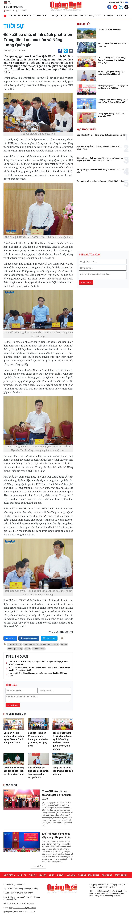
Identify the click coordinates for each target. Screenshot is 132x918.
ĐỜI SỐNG (73, 16)
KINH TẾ (46, 16)
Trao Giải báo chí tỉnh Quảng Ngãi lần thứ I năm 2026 (56, 795)
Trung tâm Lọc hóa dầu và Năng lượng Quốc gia (41, 644)
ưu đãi (27, 649)
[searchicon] (9, 2)
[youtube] (114, 7)
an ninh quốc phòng (15, 649)
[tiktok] (126, 7)
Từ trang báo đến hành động (110, 29)
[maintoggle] (5, 2)
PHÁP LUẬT (108, 16)
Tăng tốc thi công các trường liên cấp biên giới (62, 770)
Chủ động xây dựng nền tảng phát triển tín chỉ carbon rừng (13, 770)
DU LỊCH (63, 16)
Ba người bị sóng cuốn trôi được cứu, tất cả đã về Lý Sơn (100, 181)
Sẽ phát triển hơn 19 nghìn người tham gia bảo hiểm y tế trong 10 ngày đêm (38, 739)
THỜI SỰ (37, 16)
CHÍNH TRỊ (26, 16)
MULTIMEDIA (14, 16)
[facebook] (108, 7)
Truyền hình (121, 16)
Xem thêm (38, 865)
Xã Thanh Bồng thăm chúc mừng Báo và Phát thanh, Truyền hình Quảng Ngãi (111, 60)
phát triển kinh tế (38, 649)
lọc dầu (64, 644)
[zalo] (120, 7)
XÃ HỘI (55, 16)
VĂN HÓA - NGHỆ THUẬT (90, 16)
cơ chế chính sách (14, 644)
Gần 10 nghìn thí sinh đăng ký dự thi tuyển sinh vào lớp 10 (101, 135)
